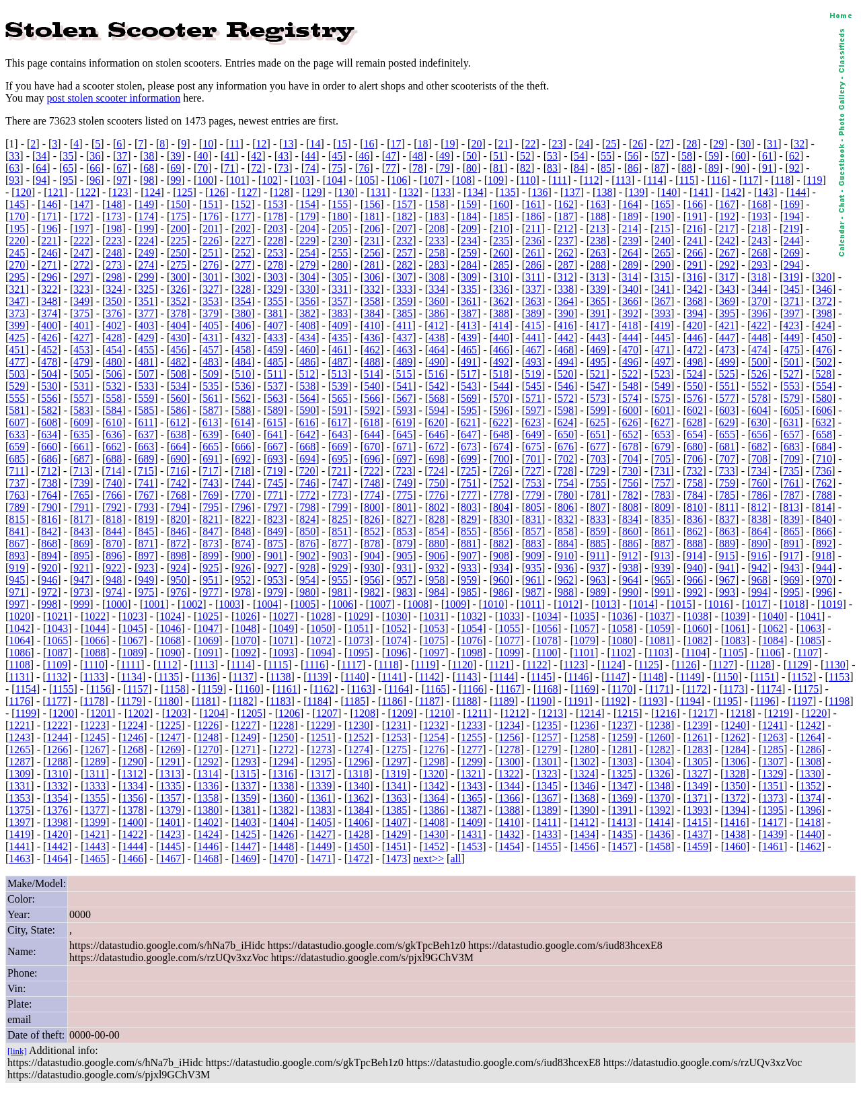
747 (340, 483)
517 (469, 374)
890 (759, 543)
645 (404, 434)
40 (202, 156)
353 (210, 301)
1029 (358, 616)
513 (340, 374)
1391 (622, 810)
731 (662, 471)
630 (759, 422)
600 (630, 410)
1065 (57, 640)
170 (17, 216)
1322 (509, 773)
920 (49, 567)
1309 (19, 773)
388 (501, 313)
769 (210, 495)
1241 (773, 725)
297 (81, 277)
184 (469, 216)
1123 (574, 664)
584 (114, 410)
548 (630, 386)
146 (49, 204)
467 (533, 349)
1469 (245, 858)
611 (145, 422)
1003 (229, 604)
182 (404, 216)
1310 (57, 773)
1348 (660, 786)
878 (372, 543)
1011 (530, 604)
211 (533, 228)
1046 (170, 628)
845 (146, 531)
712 (49, 471)
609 (81, 422)
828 (436, 519)
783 (662, 495)
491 (469, 362)
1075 (434, 640)
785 (727, 495)
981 (340, 592)
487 (340, 362)
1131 (19, 677)
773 (340, 495)
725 (469, 471)
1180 (168, 701)
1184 (317, 701)
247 (81, 252)
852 (372, 531)
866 (824, 531)
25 (610, 143)
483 (210, 362)
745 (275, 483)
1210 (440, 713)
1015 (680, 604)
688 (114, 458)
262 (566, 252)
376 (114, 313)
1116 (314, 664)
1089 (132, 652)
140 (669, 192)
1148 (652, 677)
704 (630, 458)
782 (630, 495)
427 (81, 337)
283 (436, 265)
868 (49, 543)
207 (404, 228)
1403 (245, 822)
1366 (509, 798)
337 (533, 289)
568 (436, 398)
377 (146, 313)
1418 (810, 822)
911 (597, 555)
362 (501, 301)
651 (598, 434)
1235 (547, 725)
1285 (773, 749)
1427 (321, 834)
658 (824, 434)
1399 (95, 822)
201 (210, 228)
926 (243, 567)
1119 (425, 664)
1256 (509, 737)
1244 (57, 737)
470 (630, 349)
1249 (245, 737)
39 (175, 156)
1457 (622, 846)
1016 (718, 604)
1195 (727, 701)
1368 (584, 798)
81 (498, 168)
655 (727, 434)
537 (275, 386)
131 (378, 192)
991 (662, 592)
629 (726, 422)
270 (17, 265)
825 (340, 519)
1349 (697, 786)
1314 (208, 773)
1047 (208, 628)
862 (695, 531)
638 (178, 434)
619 (404, 422)
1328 (734, 773)
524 (694, 374)
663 (146, 446)
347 (17, 301)
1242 (810, 725)
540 (372, 386)
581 (17, 410)
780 (566, 495)
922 (114, 567)
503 (17, 374)
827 (404, 519)
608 (49, 422)
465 (469, 349)
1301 (547, 761)
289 (630, 265)
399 (17, 325)
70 (202, 168)
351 (146, 301)
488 (372, 362)
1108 (19, 664)
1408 (434, 822)
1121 (499, 664)
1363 (396, 798)
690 (178, 458)
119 (814, 180)
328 (243, 289)
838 (759, 519)
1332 (57, 786)
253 (275, 252)
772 (307, 495)
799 (340, 507)
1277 (471, 749)
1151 (764, 677)
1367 (547, 798)
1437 (697, 834)
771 (275, 495)
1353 (19, 798)
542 (436, 386)
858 (566, 531)
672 (436, 446)
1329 (772, 773)
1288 (57, 761)
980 (307, 592)
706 (695, 458)
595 (469, 410)
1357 (170, 798)
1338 (283, 786)
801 (404, 507)
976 (178, 592)
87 (659, 168)
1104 (695, 652)
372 (824, 301)
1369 (622, 798)
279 (307, 265)
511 (275, 374)
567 (404, 398)
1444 (132, 846)
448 (759, 337)
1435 (622, 834)
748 (372, 483)
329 (275, 289)
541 (404, 386)
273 (114, 265)
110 (527, 180)
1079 (584, 640)
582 (49, 410)
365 (598, 301)
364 (566, 301)
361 (469, 301)
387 (469, 313)
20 (476, 143)
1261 (697, 737)
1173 (733, 689)
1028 (321, 616)
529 (17, 386)
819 (146, 519)
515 (404, 374)
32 (799, 143)
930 (372, 567)
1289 (95, 761)
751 (469, 483)
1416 (734, 822)
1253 (396, 737)
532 (114, 386)
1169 (584, 689)
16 (369, 143)
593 (404, 410)
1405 (321, 822)
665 (210, 446)
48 (417, 156)
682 (759, 446)
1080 (622, 640)
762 (824, 483)
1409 (471, 822)
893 (17, 555)
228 (275, 240)
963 (598, 580)
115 (686, 180)
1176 (19, 701)
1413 (621, 822)
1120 (461, 664)
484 (243, 362)
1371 (697, 798)
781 (598, 495)
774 (372, 495)
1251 (321, 737)
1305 (697, 761)
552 (759, 386)
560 (178, 398)
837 (727, 519)
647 (469, 434)
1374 (810, 798)
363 (533, 301)
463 (404, 349)
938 (630, 567)
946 (49, 580)
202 (243, 228)
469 (598, 349)
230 (340, 240)
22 (530, 143)
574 (630, 398)
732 (694, 471)
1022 (95, 616)
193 (759, 216)
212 (565, 228)
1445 (170, 846)
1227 (245, 725)
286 (533, 265)
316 (694, 277)
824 (307, 519)
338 (566, 289)
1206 (289, 713)
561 (210, 398)
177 (243, 216)
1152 (802, 677)
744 (243, 483)
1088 (95, 652)
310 (501, 277)
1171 (658, 689)
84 (579, 168)
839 (792, 519)
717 (210, 471)
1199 (25, 713)
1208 (364, 713)
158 (436, 204)
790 (49, 507)
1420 (57, 834)
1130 (834, 664)
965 (662, 580)
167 (727, 204)
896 (114, 555)
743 (210, 483)
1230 (358, 725)
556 (49, 398)
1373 (773, 798)
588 (243, 410)
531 (81, 386)
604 (759, 410)
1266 (57, 749)
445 (662, 337)
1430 (434, 834)
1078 (547, 640)
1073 (358, 640)
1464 (57, 858)
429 (146, 337)
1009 (455, 604)
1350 (735, 786)
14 (315, 143)
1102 (621, 652)
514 (372, 374)
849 (275, 531)
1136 (205, 677)
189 (630, 216)
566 (372, 398)
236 (533, 240)
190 (662, 216)
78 (417, 168)
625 (597, 422)
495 (598, 362)
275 (178, 265)
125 (185, 192)
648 (501, 434)
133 (443, 192)
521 (597, 374)
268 (759, 252)
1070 (245, 640)
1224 (132, 725)
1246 (132, 737)
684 (824, 446)
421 (726, 325)
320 (823, 277)
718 (243, 471)
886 (630, 543)
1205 (251, 713)
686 (49, 458)
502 (824, 362)
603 (727, 410)
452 (49, 349)
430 (178, 337)
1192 (615, 701)
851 (340, 531)
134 (475, 192)
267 (727, 252)
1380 (208, 810)
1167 (510, 689)
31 (772, 143)
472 (695, 349)
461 (340, 349)
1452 (434, 846)
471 (662, 349)
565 (340, 398)
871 (146, 543)
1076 (471, 640)
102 (270, 180)
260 (501, 252)
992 (695, 592)
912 (630, 555)
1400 (132, 822)
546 (566, 386)
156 (372, 204)
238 (598, 240)
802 (436, 507)
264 (630, 252)
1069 (208, 640)
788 (824, 495)
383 (340, 313)
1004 (267, 604)
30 (745, 143)
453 (81, 349)
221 (49, 240)
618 (372, 422)
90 (740, 168)
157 (404, 204)
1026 (245, 616)
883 (533, 543)
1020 (19, 616)
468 (566, 349)
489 (404, 362)
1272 (283, 749)
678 (630, 446)
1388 (509, 810)
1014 (643, 604)
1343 (471, 786)
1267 (95, 749)
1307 (773, 761)
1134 (131, 677)
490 (436, 362)
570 (501, 398)
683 (792, 446)
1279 (547, 749)
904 (372, 555)
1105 (732, 652)
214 (630, 228)
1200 (63, 713)
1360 (283, 798)
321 (17, 289)
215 (662, 228)
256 (372, 252)
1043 (57, 628)
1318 (358, 773)
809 (662, 507)
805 (533, 507)
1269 (170, 749)
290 (662, 265)
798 (307, 507)
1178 (93, 701)
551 (727, 386)
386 (436, 313)
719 (275, 471)
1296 (358, 761)
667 (275, 446)
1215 (627, 713)
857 (533, 531)
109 (496, 180)
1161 (286, 689)
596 (501, 410)
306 (372, 277)
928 (307, 567)
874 (243, 543)
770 (243, 495)
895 (81, 555)
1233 (471, 725)
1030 (396, 616)
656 (759, 434)
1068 (170, 640)
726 (501, 471)
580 (824, 398)
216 (694, 228)
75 (337, 168)
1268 (132, 749)
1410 (509, 822)
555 (17, 398)
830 (501, 519)
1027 (283, 616)
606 (824, 410)
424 (823, 325)
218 (759, 228)
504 (49, 374)
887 (662, 543)
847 (210, 531)
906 (436, 555)
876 (307, 543)
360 (436, 301)
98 (148, 180)
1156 (99, 689)
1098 (471, 652)
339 (598, 289)
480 (114, 362)
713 (81, 471)
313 (597, 277)
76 (364, 168)
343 (727, 289)
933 (469, 567)
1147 (615, 677)
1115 (278, 664)
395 (727, 313)
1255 (471, 737)
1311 (94, 773)
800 (372, 507)
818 (114, 519)
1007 (380, 604)
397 (792, 313)
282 (404, 265)
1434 (584, 834)
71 (229, 168)
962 (566, 580)
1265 (19, 749)
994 (759, 592)
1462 (810, 846)
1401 (170, 822)
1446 (208, 846)
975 (146, 592)
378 (178, 313)
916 (759, 555)
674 (501, 446)
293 (759, 265)
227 (243, 240)
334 (436, 289)
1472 (358, 858)
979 (275, 592)
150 (178, 204)
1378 (132, 810)
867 (17, 543)
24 (583, 143)
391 (598, 313)
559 (146, 398)
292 (727, 265)
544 (501, 386)
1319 (396, 773)
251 (210, 252)
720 (307, 471)
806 (566, 507)
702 (566, 458)
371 (792, 301)
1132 (56, 677)
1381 (245, 810)
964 (630, 580)
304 (307, 277)
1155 (62, 689)
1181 (205, 701)
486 (307, 362)
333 (404, 289)
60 (740, 156)
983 (404, 592)
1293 (245, 761)
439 (469, 337)
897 (146, 555)
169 (792, 204)
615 (275, 422)
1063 (810, 628)
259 (469, 252)
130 (346, 192)
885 (598, 543)
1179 (131, 701)
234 (469, 240)
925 (210, 567)
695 (340, 458)
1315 (245, 773)
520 (565, 374)
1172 (696, 689)
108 (463, 180)
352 (178, 301)
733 (726, 471)
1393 (697, 810)
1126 (685, 664)
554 (824, 386)
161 (533, 204)
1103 (658, 652)
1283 (697, 749)
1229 (321, 725)
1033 (509, 616)
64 (41, 168)
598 (566, 410)
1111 (130, 664)
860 (630, 531)
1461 (773, 846)
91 (767, 168)
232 (404, 240)
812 (759, 507)
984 (436, 592)
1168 (547, 689)
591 (340, 410)
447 (727, 337)
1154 (25, 689)
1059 (660, 628)
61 (767, 156)
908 (501, 555)
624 (565, 422)
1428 (358, 834)
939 (662, 567)
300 (178, 277)
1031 (434, 616)
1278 (509, 749)
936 (566, 567)
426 (49, 337)
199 (146, 228)
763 (17, 495)
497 (662, 362)
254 (307, 252)
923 (146, 567)
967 (727, 580)
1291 (170, 761)
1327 (697, 773)
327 (210, 289)
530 (49, 386)
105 (367, 180)
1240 (735, 725)
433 (275, 337)
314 (630, 277)
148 (114, 204)
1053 (434, 628)
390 (566, 313)
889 (727, 543)
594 (436, 410)
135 (507, 192)
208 (436, 228)
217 (726, 228)
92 (794, 168)
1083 (735, 640)
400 (49, 325)
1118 (388, 664)
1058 (622, 628)
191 (695, 216)
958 (436, 580)
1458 (660, 846)
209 (469, 228)
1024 (170, 616)
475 (792, 349)
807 (598, 507)
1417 (772, 822)
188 (598, 216)
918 (823, 555)
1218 (740, 713)
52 (525, 156)
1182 (243, 701)
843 (81, 531)
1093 (283, 652)
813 (791, 507)
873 (210, 543)
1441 (19, 846)
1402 (208, 822)
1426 (283, 834)
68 (148, 168)
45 (337, 156)
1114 (241, 664)
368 (695, 301)
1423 (170, 834)
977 (210, 592)
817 (81, 519)
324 (114, 289)
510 (243, 374)
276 (210, 265)
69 (175, 168)
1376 (57, 810)
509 (210, 374)
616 (307, 422)
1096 (396, 652)
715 (146, 471)
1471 (321, 858)
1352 (810, 786)
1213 (552, 713)
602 (695, 410)
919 (17, 567)
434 (307, 337)
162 (566, 204)
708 (759, 458)
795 (210, 507)
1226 (208, 725)
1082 (697, 640)
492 (501, 362)
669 (340, 446)
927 (275, 567)
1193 (652, 701)
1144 (503, 677)
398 (824, 313)
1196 (764, 701)
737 (17, 483)
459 (275, 349)
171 (49, 216)
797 (275, 507)
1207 (327, 713)
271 (49, 265)
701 (533, 458)
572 (566, 398)
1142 (429, 677)
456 (178, 349)
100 (205, 180)
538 (307, 386)
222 (81, 240)
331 (340, 289)
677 (598, 446)
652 (630, 434)
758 (695, 483)
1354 (57, 798)
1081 (660, 640)
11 (234, 143)
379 (210, 313)
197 (81, 228)
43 (283, 156)
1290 (132, 761)
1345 (547, 786)
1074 (396, 640)
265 (662, 252)
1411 (546, 822)
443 (598, 337)
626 (630, 422)
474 (759, 349)
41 (229, 156)
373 (17, 313)
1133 (93, 677)
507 (146, 374)
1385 (396, 810)
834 (630, 519)
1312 (132, 773)
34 (41, 156)
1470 (283, 858)
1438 (735, 834)
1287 (19, 761)
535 (210, 386)
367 (662, 301)
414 (501, 325)
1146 (578, 677)
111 (559, 180)
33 (14, 156)
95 (68, 180)
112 (591, 180)
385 (404, 313)
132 (410, 192)
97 (121, 180)
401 (81, 325)
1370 (660, 798)
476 (824, 349)
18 (422, 143)
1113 (204, 664)
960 (501, 580)
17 (395, 143)
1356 (132, 798)
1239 (697, 725)
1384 (358, 810)
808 (630, 507)
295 (17, 277)
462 (372, 349)
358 (372, 301)
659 (17, 446)
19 (449, 143)
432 (243, 337)
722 (372, 471)
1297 (396, 761)
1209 (402, 713)
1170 (621, 689)
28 (691, 143)
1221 (19, 725)
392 (630, 313)
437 (404, 337)
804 (501, 507)
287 (566, 265)
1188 (466, 701)
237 (566, 240)
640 (243, 434)
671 (404, 446)
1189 (503, 701)
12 (261, 143)
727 (533, 471)
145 (17, 204)
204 (307, 228)
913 (662, 555)
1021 (57, 616)
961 (533, 580)
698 (436, 458)
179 (307, 216)
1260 (660, 737)
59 (713, 156)
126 (217, 192)
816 (49, 519)
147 (81, 204)
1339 (321, 786)
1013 (605, 604)
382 (307, 313)
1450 (358, 846)
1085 (810, 640)
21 (503, 143)
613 (210, 422)
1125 (648, 664)
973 (81, 592)
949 (146, 580)
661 (81, 446)
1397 (19, 822)
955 (340, 580)
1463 (19, 858)
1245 (95, 737)
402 (114, 325)
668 (307, 446)
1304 (660, 761)
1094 (321, 652)
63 (14, 168)
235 (501, 240)
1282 (660, 749)
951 (210, 580)
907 (469, 555)
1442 (57, 846)
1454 (509, 846)
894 (49, 555)
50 (471, 156)
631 (791, 422)
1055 (509, 628)
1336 (208, 786)
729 (597, 471)
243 (759, 240)
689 (146, 458)
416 (565, 325)
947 (81, 580)
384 (372, 313)
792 (114, 507)
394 (695, 313)
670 (372, 446)
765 (81, 495)
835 (662, 519)
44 (310, 156)
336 (501, 289)
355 (275, 301)
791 (81, 507)
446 (695, 337)
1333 (95, 786)
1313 (170, 773)
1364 (434, 798)
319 (791, 277)
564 (307, 398)
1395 (773, 810)
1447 (245, 846)
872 (178, 543)
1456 (584, 846)
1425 (245, 834)
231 (372, 240)
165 (662, 204)
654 (695, 434)
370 (759, 301)
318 (759, 277)
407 (275, 325)
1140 (354, 677)
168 (759, 204)
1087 (57, 652)
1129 (797, 664)
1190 (541, 701)
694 (307, 458)
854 (436, 531)
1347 (622, 786)
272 (81, 265)
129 (314, 192)
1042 (19, 628)
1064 (19, 640)
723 (404, 471)
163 (598, 204)
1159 (212, 689)
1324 (584, 773)
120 (23, 192)
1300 (509, 761)
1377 (95, 810)
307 (404, 277)
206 (372, 228)
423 (791, 325)
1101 (584, 652)
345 (792, 289)
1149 (689, 677)
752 (501, 483)
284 (469, 265)
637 (146, 434)
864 (759, 531)
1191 (578, 701)
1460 (735, 846)
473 (727, 349)
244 (792, 240)
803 (469, 507)
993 (727, 592)
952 (243, 580)
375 (81, 313)
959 (469, 580)
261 (533, 252)
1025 (208, 616)
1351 (773, 786)
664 (178, 446)
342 (695, 289)
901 (275, 555)
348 (49, 301)
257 (404, 252)
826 (372, 519)
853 (404, 531)
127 (249, 192)
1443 (95, 846)
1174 (770, 689)
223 (114, 240)
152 (243, 204)
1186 (391, 701)
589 (275, 410)
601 (662, 410)
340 (630, 289)
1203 (176, 713)
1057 (584, 628)
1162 (323, 689)
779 (533, 495)
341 (662, 289)
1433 (547, 834)
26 (637, 143)
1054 (471, 628)
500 (759, 362)
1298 (434, 761)
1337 (245, 786)
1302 (584, 761)
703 (598, 458)
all (455, 858)
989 (598, 592)
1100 (546, 652)
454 (114, 349)
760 (759, 483)
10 (207, 143)
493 (533, 362)
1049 (283, 628)
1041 (810, 616)
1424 (208, 834)
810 (695, 507)
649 (533, 434)
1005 (304, 604)
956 (372, 580)
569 (469, 398)
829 (469, 519)
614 (243, 422)
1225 (170, 725)
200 (178, 228)
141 (701, 192)
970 (824, 580)
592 (372, 410)
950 (178, 580)
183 (436, 216)
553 (792, 386)
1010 (493, 604)
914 (694, 555)
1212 (514, 713)
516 (436, 374)
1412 (584, 822)
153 (275, 204)
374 (49, 313)
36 (94, 156)
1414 (659, 822)
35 (68, 156)
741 (146, 483)
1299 (471, 761)
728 (565, 471)
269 (792, 252)
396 (759, 313)
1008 (417, 604)
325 (146, 289)
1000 (116, 604)
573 (598, 398)
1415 (697, 822)
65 (68, 168)
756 (630, 483)
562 (243, 398)
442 (566, 337)
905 (404, 555)
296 (49, 277)
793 (146, 507)
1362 (358, 798)
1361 (321, 798)
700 (501, 458)
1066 (95, 640)
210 (501, 228)
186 (533, 216)
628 (694, 422)
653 (662, 434)
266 (695, 252)
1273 (321, 749)
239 (630, 240)
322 (49, 289)
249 (146, 252)
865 (792, 531)
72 (256, 168)
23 (557, 143)
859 (598, 531)
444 (630, 337)
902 (307, 555)
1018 (793, 604)
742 (178, 483)
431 (210, 337)
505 (81, 374)
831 (533, 519)
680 (695, 446)
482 (178, 362)
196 (49, 228)
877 (340, 543)
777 (469, 495)
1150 (727, 677)
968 (759, 580)
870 (114, 543)
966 (695, 580)
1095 (358, 652)
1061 (735, 628)
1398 (57, 822)
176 (210, 216)
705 (662, 458)
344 (759, 289)
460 (307, 349)
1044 (95, 628)
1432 (509, 834)
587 (210, 410)
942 (759, 567)
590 (307, 410)
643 (340, 434)
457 (210, 349)
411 (404, 325)
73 (283, 168)
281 (372, 265)
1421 (95, 834)
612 (178, 422)
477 (17, 362)
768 (178, 495)
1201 (101, 713)
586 (178, 410)
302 (243, 277)
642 (307, 434)
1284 (735, 749)
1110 (93, 664)
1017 (756, 604)
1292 (208, 761)
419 (662, 325)
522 (630, 374)
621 (469, 422)
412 (436, 325)
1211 (477, 713)
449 (792, 337)
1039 (735, 616)
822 (243, 519)
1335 (170, 786)
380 (243, 313)
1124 (611, 664)
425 (17, 337)
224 (146, 240)
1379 (170, 810)
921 (81, 567)
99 (175, 180)
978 (243, 592)
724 (436, 471)
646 (436, 434)
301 (210, 277)
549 (662, 386)
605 (792, 410)
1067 (132, 640)
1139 (317, 677)
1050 (321, 628)
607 (17, 422)
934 (501, 567)
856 (501, 531)
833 (598, 519)
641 (275, 434)
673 (469, 446)
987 (533, 592)
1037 (660, 616)
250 (178, 252)
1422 (132, 834)
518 (501, 374)
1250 (283, 737)
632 (823, 422)
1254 (434, 737)
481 (146, 362)
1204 (214, 713)
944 (824, 567)
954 (307, 580)
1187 (429, 701)
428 (114, 337)
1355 (95, 798)
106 (399, 180)
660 (49, 446)
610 (114, 422)
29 (718, 143)
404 (178, 325)
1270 (208, 749)
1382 (283, 810)
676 (566, 446)
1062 (773, 628)
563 (275, 398)
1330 (810, 773)
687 (81, 458)
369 (727, 301)
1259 (622, 737)
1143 (466, 677)
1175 (808, 689)
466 (501, 349)
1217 (703, 713)
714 (114, 471)
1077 (509, 640)
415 (533, 325)
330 (307, 289)
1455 (547, 846)
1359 (245, 798)
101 (237, 180)
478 (49, 362)
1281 (622, 749)
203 (275, 228)
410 (372, 325)
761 (792, 483)
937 (598, 567)
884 (566, 543)
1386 (434, 810)
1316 (283, 773)
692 (243, 458)
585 (146, 410)
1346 (584, 786)
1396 (810, 810)
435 (340, 337)
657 (792, 434)
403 (146, 325)
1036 (622, 616)
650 (566, 434)
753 (533, 483)
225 (178, 240)
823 (275, 519)
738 (49, 483)
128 (282, 192)
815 (17, 519)
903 (340, 555)
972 (49, 592)
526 (759, 374)
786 (759, 495)
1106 (769, 652)
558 (114, 398)
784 (695, 495)
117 (750, 180)
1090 (170, 652)
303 (275, 277)
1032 (471, 616)
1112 (167, 664)
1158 (174, 689)
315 (662, 277)
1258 (584, 737)
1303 (622, 761)
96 (94, 180)
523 (662, 374)
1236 (584, 725)
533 (146, 386)
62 (794, 156)
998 (49, 604)
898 (178, 555)
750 (436, 483)
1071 (283, 640)
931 (404, 567)
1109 (56, 664)
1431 (471, 834)
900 (243, 555)
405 (210, 325)
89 (713, 168)
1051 (358, 628)
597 (533, 410)
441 (533, 337)
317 (726, 277)
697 (404, 458)
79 (444, 168)
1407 (396, 822)
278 (275, 265)
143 (765, 192)
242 (727, 240)
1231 (396, 725)
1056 (547, 628)
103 (302, 180)
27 (664, 143)
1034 (547, 616)
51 (498, 156)
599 (598, 410)
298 (114, 277)
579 (792, 398)
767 (146, 495)
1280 (584, 749)
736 (823, 471)
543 (469, 386)
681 (727, 446)
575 (662, 398)
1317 (321, 773)
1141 (391, 677)
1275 (396, 749)
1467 (170, 858)
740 (114, 483)
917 (791, 555)
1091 (208, 652)
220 (17, 240)
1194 (689, 701)
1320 (434, 773)
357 (340, 301)
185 (501, 216)
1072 (321, 640)
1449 (321, 846)
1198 (839, 701)
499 (727, 362)
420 (694, 325)
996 (824, 592)
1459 (697, 846)
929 (340, 567)
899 (210, 555)
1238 (660, 725)
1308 (810, 761)
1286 (810, 749)
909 (533, 555)
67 (121, 168)
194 (792, 216)
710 (824, 458)
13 (288, 143)
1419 (19, 834)
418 (630, 325)
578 (759, 398)
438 (436, 337)
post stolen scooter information (114, 98)
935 (533, 567)
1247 (170, 737)
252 (243, 252)
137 (572, 192)
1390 (584, 810)
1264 (810, 737)
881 (469, 543)
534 (178, 386)
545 (533, 386)
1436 (660, 834)
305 (340, 277)
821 (210, 519)
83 (552, 168)
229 (307, 240)
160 (501, 204)
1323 (547, 773)
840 (824, 519)
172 (81, 216)
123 (120, 192)
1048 (245, 628)
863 (727, 531)
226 (210, 240)
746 (307, 483)
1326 (659, 773)
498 (695, 362)
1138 (280, 677)
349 (81, 301)
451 (17, 349)
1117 (351, 664)
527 (791, 374)
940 (695, 567)
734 (759, 471)
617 (340, 422)
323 (81, 289)
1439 (773, 834)
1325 (621, 773)
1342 (434, 786)
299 (146, 277)
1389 (547, 810)
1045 (132, 628)
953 (275, 580)
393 (662, 313)
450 (824, 337)
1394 (735, 810)
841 (17, 531)
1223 (95, 725)
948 (114, 580)
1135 (168, 677)
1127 (722, 664)
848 (243, 531)
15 (342, 143)
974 (114, 592)
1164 (398, 689)
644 (372, 434)
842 (49, 531)
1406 (358, 822)
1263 (773, 737)
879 (404, 543)
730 (630, 471)
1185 (354, 701)
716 (178, 471)
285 (501, 265)
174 (146, 216)
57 (659, 156)
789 (17, 507)
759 (727, 483)
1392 (660, 810)
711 (16, 471)
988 (566, 592)
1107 (807, 652)
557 (81, 398)
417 (597, 325)
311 (533, 277)
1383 (321, 810)
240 (662, 240)
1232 (434, 725)
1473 (396, 858)
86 (633, 168)
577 (727, 398)
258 (436, 252)
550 (695, 386)
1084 (773, 640)
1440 (810, 834)
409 (340, 325)
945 (17, 580)
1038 (697, 616)
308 (436, 277)
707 (727, 458)
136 (539, 192)
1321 (471, 773)
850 (307, 531)
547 (598, 386)
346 (824, 289)
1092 (245, 652)
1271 (245, 749)
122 (88, 192)
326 (178, 289)
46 (364, 156)
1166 (472, 689)
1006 (342, 604)
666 (243, 446)
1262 (735, 737)
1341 (396, 786)
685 (17, 458)
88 (686, 168)
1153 (839, 677)
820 (178, 519)
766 (114, 495)
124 (153, 192)
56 (633, 156)
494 (566, 362)
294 (792, 265)
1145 (541, 677)
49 (444, 156)
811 (727, 507)
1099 (509, 652)
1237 (622, 725)
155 (340, 204)
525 (726, 374)
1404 (283, 822)
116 (718, 180)
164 (630, 204)
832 (566, 519)
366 (630, 301)
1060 (697, 628)
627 (662, 422)
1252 (358, 737)
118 (782, 180)
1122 (536, 664)
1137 (243, 677)
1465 (95, 858)
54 (579, 156)
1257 (547, 737)
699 (469, 458)
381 (275, 313)
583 (81, 410)
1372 (735, 798)
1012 (568, 604)
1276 (434, 749)
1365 (471, 798)
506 (114, 374)
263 (598, 252)
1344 (509, 786)
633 (17, 434)
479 (81, 362)
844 (114, 531)
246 (49, 252)
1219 (778, 713)
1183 (280, 701)
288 (598, 265)
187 (566, 216)
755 (598, 483)
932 (436, 567)
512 (307, 374)
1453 (471, 846)
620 (436, 422)
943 (792, 567)
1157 (137, 689)
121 (56, 192)
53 (552, 156)
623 (533, 422)
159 (469, 204)
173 (114, 216)
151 (210, 204)
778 (501, 495)
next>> (429, 858)
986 (501, 592)
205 (340, 228)
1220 (816, 713)
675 (533, 446)
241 (695, 240)
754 (566, 483)
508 (178, 374)
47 (390, 156)
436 (372, 337)
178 (275, 216)
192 (727, 216)
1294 (283, 761)
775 (404, 495)
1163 (360, 689)
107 (431, 180)
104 (334, 180)
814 (823, 507)
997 (17, 604)
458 (243, 349)
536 (243, 386)
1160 (249, 689)
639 (210, 434)
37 (121, 156)
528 (823, 374)
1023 (132, 616)
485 (275, 362)
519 (533, 374)
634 (49, 434)
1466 (132, 858)
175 (178, 216)
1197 (802, 701)
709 (792, 458)
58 (686, 156)
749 (404, 483)
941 (727, 567)
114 (655, 180)
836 (695, 519)
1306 (735, 761)
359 (404, 301)
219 (791, 228)
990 (630, 592)
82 (525, 168)
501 (792, 362)
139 (636, 192)
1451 (396, 846)
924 (178, 567)
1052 (396, 628)
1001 (154, 604)
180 (340, 216)
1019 (831, 604)
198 (114, 228)
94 (41, 180)
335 (469, 289)
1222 (57, 725)
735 (791, 471)
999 (81, 604)
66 (94, 168)
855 (469, 531)
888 (695, 543)
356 (307, 301)
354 (243, 301)
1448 (283, 846)
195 (17, 228)
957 (404, 580)
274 (146, 265)
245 (17, 252)
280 (340, 265)
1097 (434, 652)
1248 (208, 737)
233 (436, 240)
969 (792, 580)
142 (733, 192)
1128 (760, 664)
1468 (208, 858)
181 (372, 216)
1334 (132, 786)
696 (372, 458)
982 (372, 592)
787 (792, 495)
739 (81, 483)
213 (597, 228)
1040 (773, 616)
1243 (19, 737)
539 (340, 386)
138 (604, 192)
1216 (665, 713)
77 (390, 168)
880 (436, 543)
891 (792, 543)
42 (256, 156)
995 (792, 592)
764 (49, 495)
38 (148, 156)
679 (662, 446)
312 (565, 277)
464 (436, 349)
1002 (191, 604)
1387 (471, 810)
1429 (396, 834)
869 (81, 543)
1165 (435, 689)
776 (436, 495)
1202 (138, 713)
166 (695, 204)
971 (17, 592)
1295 (321, 761)
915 (726, 555)
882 (501, 543)
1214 (590, 713)
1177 (56, 701)
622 (501, 422)
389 (533, 313)
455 (146, 349)
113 (623, 180)
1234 (509, 725)
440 (501, 337)
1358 (208, 798)
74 (310, 168)
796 (243, 507)
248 (114, 252)
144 (798, 192)
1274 (358, 749)
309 (469, 277)
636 (114, 434)
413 (469, 325)
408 (307, 325)
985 (469, 592)
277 (243, 265)
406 (243, 325)
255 (340, 252)
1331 (19, 786)
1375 (19, 810)
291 (695, 265)
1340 (358, 786)
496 (630, 362)
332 (372, 289)
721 (340, 471)
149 (146, 204)
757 (662, 483)
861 (662, 531)
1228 (283, 725)
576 (695, 398)
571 (533, 398)
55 (606, 156)
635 (81, 434)
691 (210, 458)
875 (275, 543)
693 (275, 458)
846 (178, 531)
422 (759, 325)
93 (14, 180)
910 (566, 555)
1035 (584, 616)
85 (606, 168)
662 (114, 446)
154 (307, 204)
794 (178, 507)
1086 (19, 652)
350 (114, 301)
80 (471, 168)
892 (824, 543)
